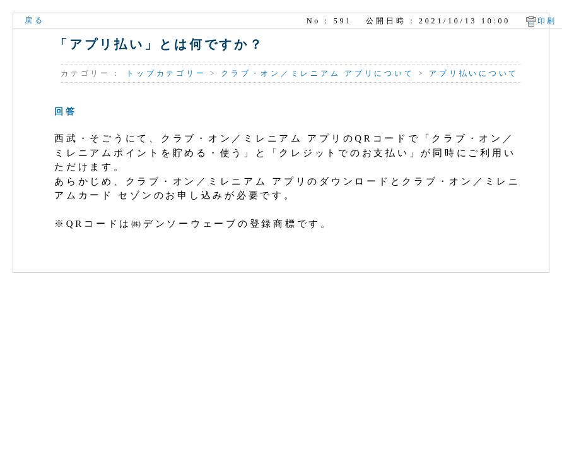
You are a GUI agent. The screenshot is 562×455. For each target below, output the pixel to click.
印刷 (547, 20)
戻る (35, 20)
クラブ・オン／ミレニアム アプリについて (317, 73)
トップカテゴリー (166, 73)
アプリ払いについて (473, 73)
